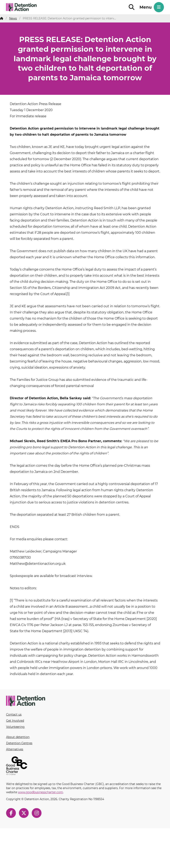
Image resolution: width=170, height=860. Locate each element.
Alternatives (14, 749)
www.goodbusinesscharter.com (40, 792)
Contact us (14, 714)
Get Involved (15, 720)
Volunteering (15, 727)
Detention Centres (19, 743)
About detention (17, 737)
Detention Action (21, 9)
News (13, 18)
